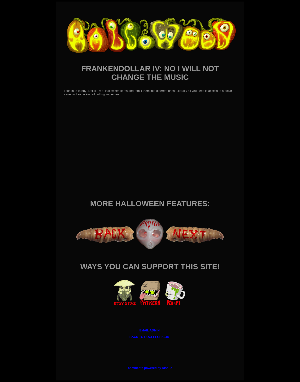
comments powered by (150, 368)
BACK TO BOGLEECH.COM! (150, 337)
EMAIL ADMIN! (150, 330)
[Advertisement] (150, 350)
